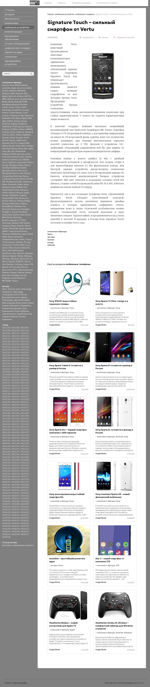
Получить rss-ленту (107, 3)
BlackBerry (6, 104)
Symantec (18, 237)
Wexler (20, 256)
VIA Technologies (16, 250)
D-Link (21, 115)
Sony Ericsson (21, 231)
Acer (12, 85)
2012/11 (6, 333)
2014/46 (6, 451)
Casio (11, 107)
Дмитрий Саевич (22, 300)
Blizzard (15, 104)
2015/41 (15, 490)
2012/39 (15, 358)
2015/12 (25, 462)
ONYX (4, 192)
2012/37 (25, 355)
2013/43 (15, 405)
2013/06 (15, 371)
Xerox (4, 261)
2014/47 (15, 451)
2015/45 (25, 493)
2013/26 (25, 388)
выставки (6, 545)
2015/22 (6, 473)
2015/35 (15, 485)
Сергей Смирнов (10, 316)
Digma (24, 118)
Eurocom (6, 124)
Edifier (10, 121)
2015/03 (25, 454)
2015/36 (25, 485)
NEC (20, 181)
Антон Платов (20, 294)
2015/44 (15, 493)
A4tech (5, 85)
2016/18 (6, 512)
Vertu (4, 250)
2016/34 (15, 523)
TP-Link (27, 242)
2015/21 (25, 471)
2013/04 (25, 369)
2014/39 (25, 443)
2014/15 (6, 424)
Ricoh (28, 215)
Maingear (13, 165)
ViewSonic (6, 253)
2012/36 (15, 355)
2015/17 (15, 468)
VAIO (10, 248)
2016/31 (15, 520)
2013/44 (25, 405)
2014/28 (6, 435)
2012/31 (25, 349)
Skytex (28, 228)
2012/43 (25, 360)
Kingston (6, 154)
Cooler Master (15, 113)
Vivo (14, 253)
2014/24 (25, 429)
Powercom (15, 209)
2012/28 (25, 347)
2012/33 (15, 352)
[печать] (103, 37)
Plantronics (15, 204)
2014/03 (6, 413)
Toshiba (19, 242)
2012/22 (25, 341)
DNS (30, 118)
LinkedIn (25, 159)
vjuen (18, 289)
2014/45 (25, 449)
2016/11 (15, 507)
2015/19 (6, 471)
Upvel (4, 248)
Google (19, 137)
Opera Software (15, 192)
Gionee (5, 137)
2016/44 (25, 531)
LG (19, 159)
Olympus (24, 190)
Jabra (30, 148)
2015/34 (6, 485)
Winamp (6, 259)
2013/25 (15, 388)
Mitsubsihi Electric (10, 173)
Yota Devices (8, 264)
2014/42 (25, 446)
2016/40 (15, 529)
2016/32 (25, 520)
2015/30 (25, 479)
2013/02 (6, 369)
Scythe (27, 223)
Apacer (21, 272)
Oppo (26, 192)
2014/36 (25, 440)
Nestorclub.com (138, 683)
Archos (20, 96)
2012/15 (15, 336)
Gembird (29, 132)
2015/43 (6, 493)
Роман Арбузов (21, 311)
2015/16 (6, 468)
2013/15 (15, 380)
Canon (5, 107)
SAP (21, 223)
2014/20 (15, 427)
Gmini (12, 137)
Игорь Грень (21, 303)
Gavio (12, 132)
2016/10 (6, 507)
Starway (5, 234)
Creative (13, 115)
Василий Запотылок (11, 297)
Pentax (20, 201)
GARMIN (29, 129)
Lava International (10, 157)
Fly (22, 126)
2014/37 (6, 443)
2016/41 (25, 529)
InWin (23, 146)
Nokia (20, 184)
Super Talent (27, 234)
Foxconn (28, 126)
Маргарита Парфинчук (20, 305)
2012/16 (25, 336)
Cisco (17, 107)
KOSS (13, 154)
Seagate (6, 226)
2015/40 (6, 490)
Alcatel (5, 91)
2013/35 (25, 396)
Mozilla (29, 179)
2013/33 (6, 396)
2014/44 (15, 449)
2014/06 (6, 416)
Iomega (30, 146)
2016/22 (25, 512)
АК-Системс (15, 267)
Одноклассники (25, 270)
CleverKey (6, 110)
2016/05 (15, 501)
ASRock (10, 99)
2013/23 (25, 385)
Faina (4, 289)
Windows (15, 259)
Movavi (15, 179)
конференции (18, 545)
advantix (6, 88)
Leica (22, 157)
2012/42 (15, 360)
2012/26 (6, 347)
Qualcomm (7, 215)
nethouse (27, 181)
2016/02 (15, 498)
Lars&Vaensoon (18, 278)
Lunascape (21, 162)
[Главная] (34, 3)
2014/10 (15, 418)
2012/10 (25, 330)
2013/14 (6, 380)
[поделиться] (86, 37)
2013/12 (15, 377)
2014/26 (15, 432)
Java (4, 151)
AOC (26, 93)
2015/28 (6, 479)
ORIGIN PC (14, 195)
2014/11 (25, 418)
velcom (17, 248)
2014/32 (15, 438)
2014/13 (15, 421)
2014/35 (15, 440)
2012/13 (25, 333)
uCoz (27, 245)
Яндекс (13, 272)
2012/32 (6, 352)
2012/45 (15, 363)
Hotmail (5, 143)
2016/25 (25, 515)
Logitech (12, 162)
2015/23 (15, 473)
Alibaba (12, 91)
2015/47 (15, 496)
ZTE (31, 264)
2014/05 (25, 413)
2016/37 (15, 526)
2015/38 (15, 487)
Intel (18, 146)
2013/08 (6, 374)
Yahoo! (27, 261)
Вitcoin (25, 267)
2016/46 (15, 534)
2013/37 (15, 399)
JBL (8, 151)
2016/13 (6, 509)
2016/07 (6, 504)
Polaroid (6, 209)
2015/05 (15, 457)
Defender (6, 118)
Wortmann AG (26, 259)
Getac (12, 135)
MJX (21, 173)
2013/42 (6, 405)
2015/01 (6, 454)
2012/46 (25, 363)
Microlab (6, 170)
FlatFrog (16, 126)
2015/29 (15, 479)
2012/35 (6, 355)
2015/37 (6, 487)
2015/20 (15, 471)
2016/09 (25, 504)
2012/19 (25, 338)
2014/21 (25, 427)
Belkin (4, 102)
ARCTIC (27, 96)
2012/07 (25, 327)
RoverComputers (10, 220)
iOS (3, 148)
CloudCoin (17, 110)
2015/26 (15, 476)
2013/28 (15, 391)
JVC (13, 151)
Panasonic (23, 198)
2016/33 (6, 523)
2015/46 (6, 496)
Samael (11, 289)
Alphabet (21, 91)
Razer (22, 215)
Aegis (13, 88)
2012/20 (6, 341)
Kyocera (20, 154)
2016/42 (6, 531)
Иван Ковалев (8, 303)
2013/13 (25, 377)
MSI (3, 181)
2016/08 (15, 504)
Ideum (5, 146)
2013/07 (25, 371)
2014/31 (6, 438)
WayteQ (29, 253)
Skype (21, 228)
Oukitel (23, 195)
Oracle (5, 195)
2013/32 (25, 394)
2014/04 (15, 413)
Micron (14, 170)
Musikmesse (11, 181)
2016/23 (6, 515)
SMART (5, 231)
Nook (13, 187)
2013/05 (6, 371)
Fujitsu (21, 129)
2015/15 (25, 465)
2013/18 (15, 383)
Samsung (6, 223)
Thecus (28, 239)
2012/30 (15, 349)
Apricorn (12, 96)
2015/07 (6, 460)
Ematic (17, 121)
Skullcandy (13, 228)
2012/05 (6, 327)
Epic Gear (6, 275)
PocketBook (7, 206)
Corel (25, 113)
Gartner (5, 132)
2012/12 (15, 333)
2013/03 (15, 369)
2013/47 (25, 407)
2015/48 (25, 496)
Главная (48, 3)
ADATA (17, 85)
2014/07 (15, 416)
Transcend (7, 245)
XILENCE (19, 261)
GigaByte (26, 135)
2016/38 (25, 526)
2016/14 (15, 509)
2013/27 (6, 391)
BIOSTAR (23, 102)
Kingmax (6, 278)
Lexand (5, 159)
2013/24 (6, 388)
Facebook (22, 124)
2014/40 (6, 446)
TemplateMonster (10, 239)
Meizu (20, 165)
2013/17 (6, 383)
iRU (25, 148)
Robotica (17, 217)
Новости (62, 3)
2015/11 (15, 462)
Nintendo (12, 184)
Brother (23, 104)
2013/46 (15, 407)
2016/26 (6, 518)
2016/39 (6, 529)
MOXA (22, 179)
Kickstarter (20, 151)
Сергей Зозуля (9, 314)
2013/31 (15, 394)
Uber (22, 245)
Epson (24, 121)
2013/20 (6, 385)
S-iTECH (22, 220)
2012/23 (6, 344)
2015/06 (25, 457)
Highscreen (21, 140)
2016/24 (15, 515)
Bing (16, 102)
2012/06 (15, 327)
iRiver (20, 148)
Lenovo (28, 157)
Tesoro (15, 281)
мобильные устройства (64, 14)
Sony (11, 231)
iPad (8, 148)
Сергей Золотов (24, 314)
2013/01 (25, 366)
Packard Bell (7, 198)
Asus (17, 99)
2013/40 (15, 402)
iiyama (12, 146)
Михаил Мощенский (11, 308)
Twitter (16, 245)
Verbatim (25, 248)
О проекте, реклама (81, 3)
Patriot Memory (9, 201)
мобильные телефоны (85, 14)
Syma (10, 237)
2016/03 (25, 498)
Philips (27, 201)
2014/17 (15, 424)
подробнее (54, 325)
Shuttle (20, 226)
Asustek (23, 99)
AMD (13, 93)
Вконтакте (7, 270)
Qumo (16, 215)
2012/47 (6, 366)
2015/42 (25, 490)
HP (11, 143)
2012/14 (6, 336)
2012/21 (15, 341)
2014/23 (15, 429)
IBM (27, 143)
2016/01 (6, 498)
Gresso (12, 140)
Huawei (21, 143)
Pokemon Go (20, 206)
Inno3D (23, 275)
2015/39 (25, 487)
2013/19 (25, 383)
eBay (4, 121)
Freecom (6, 129)
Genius (5, 135)
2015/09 (25, 460)
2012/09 (15, 330)
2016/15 (25, 509)
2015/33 (25, 482)
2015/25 (6, 476)
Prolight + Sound (9, 212)
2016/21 (15, 512)
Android (19, 93)
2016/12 (25, 507)
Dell (13, 118)
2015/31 (6, 482)
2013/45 (6, 407)
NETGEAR (6, 281)
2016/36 (6, 526)
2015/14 (15, 465)
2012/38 (6, 358)
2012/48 (15, 366)
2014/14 (25, 421)
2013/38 (25, 399)
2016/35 (25, 523)
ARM (4, 99)
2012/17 (6, 338)
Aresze (28, 272)
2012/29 (6, 349)
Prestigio (25, 209)
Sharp (13, 226)
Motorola (17, 176)
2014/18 (25, 424)
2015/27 (25, 476)
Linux (4, 162)
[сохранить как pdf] (123, 37)
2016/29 (25, 518)
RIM (4, 217)
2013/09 (15, 374)
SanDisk (14, 223)
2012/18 (15, 338)
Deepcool (29, 115)
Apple (4, 96)
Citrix (23, 107)
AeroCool (21, 88)
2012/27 (15, 347)
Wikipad (27, 256)
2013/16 (25, 380)
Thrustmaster (8, 242)
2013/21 (15, 385)
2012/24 (15, 344)
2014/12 (6, 421)
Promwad (22, 212)
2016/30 (6, 520)
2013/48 (6, 410)
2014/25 (6, 432)
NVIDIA (19, 187)
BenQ (10, 102)
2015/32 (15, 482)
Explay (14, 124)
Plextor (24, 204)
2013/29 (25, 391)
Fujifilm (14, 129)
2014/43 (6, 449)
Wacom (20, 253)
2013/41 (25, 402)
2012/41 (6, 360)
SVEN (4, 237)
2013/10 (25, 374)
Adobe (24, 85)
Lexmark (13, 159)
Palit (16, 198)
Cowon (5, 115)
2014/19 (6, 427)
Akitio (29, 88)
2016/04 (6, 501)
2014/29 (15, 435)
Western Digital (9, 256)
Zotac (26, 264)
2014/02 (25, 410)
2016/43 (15, 531)
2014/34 (6, 440)
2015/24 (25, 473)
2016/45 (6, 534)
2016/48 (6, 537)
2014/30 (25, 435)
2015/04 (6, 457)
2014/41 (15, 446)
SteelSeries (15, 234)
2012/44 (6, 363)
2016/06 (25, 501)
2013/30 (6, 394)
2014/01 (15, 410)
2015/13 (6, 465)
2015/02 (15, 454)
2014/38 (15, 443)
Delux (18, 118)
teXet (21, 239)
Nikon (4, 184)
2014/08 (25, 416)
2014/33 (25, 438)
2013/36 (6, 399)
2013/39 (6, 402)
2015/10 (6, 462)
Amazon (6, 93)
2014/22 (6, 429)
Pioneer (5, 204)
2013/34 (15, 396)
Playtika (5, 272)
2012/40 (25, 358)
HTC (15, 143)
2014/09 (6, 418)
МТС (15, 270)
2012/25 (25, 344)
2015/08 (15, 460)
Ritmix (9, 217)
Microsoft (22, 170)
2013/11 (6, 377)
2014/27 (25, 432)
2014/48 (25, 451)
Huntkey (15, 275)
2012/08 (6, 330)
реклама (29, 545)
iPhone (14, 148)
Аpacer (5, 267)
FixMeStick (7, 126)
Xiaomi (11, 261)
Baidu (30, 99)
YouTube (18, 264)
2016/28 (15, 518)
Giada (18, 135)
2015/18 (25, 468)
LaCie (27, 154)
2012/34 (25, 352)
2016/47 (25, 534)
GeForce (20, 132)
